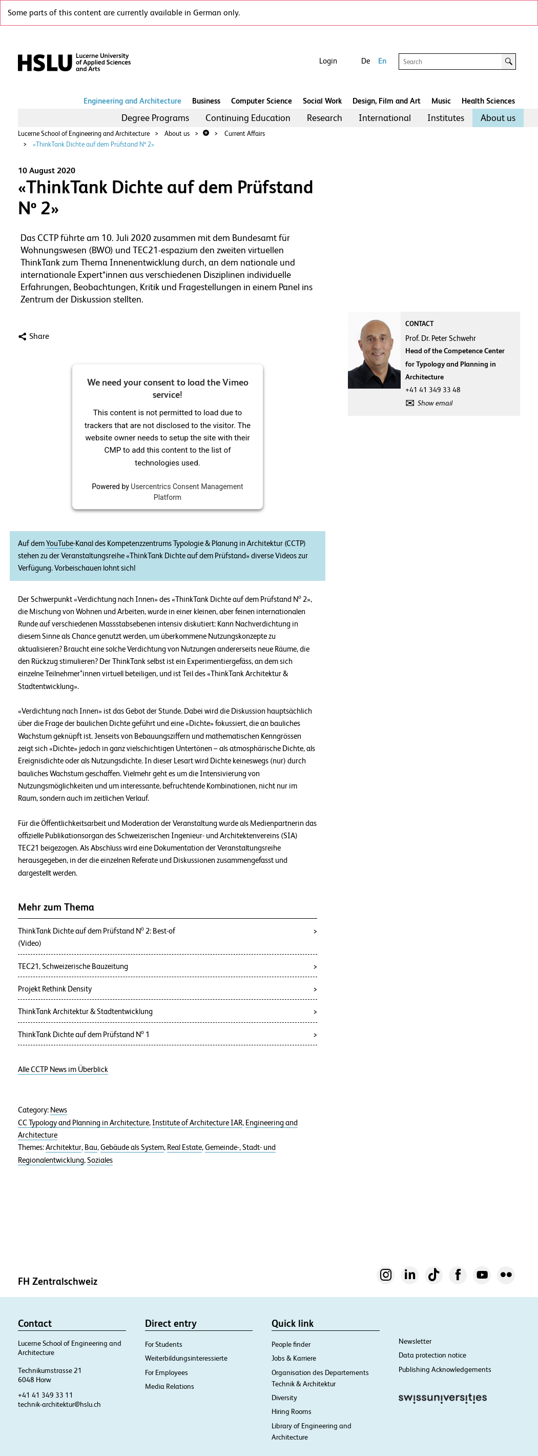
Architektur (63, 1147)
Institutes (445, 117)
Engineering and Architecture (132, 100)
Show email (435, 403)
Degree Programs (155, 117)
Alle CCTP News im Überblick (63, 1069)
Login (328, 60)
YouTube (59, 543)
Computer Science (261, 100)
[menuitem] (155, 118)
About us (498, 117)
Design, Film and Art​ (387, 100)
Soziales (100, 1160)
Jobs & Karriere (294, 1358)
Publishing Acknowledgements (445, 1369)
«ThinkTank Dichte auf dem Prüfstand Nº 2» (93, 144)
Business (206, 100)
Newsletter (415, 1341)
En (382, 60)
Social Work (322, 100)
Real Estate (184, 1147)
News (58, 1110)
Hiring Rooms (292, 1411)
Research (324, 117)
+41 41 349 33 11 (45, 1395)
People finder (291, 1344)
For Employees (166, 1372)
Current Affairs (244, 133)
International (385, 117)
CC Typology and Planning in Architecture (83, 1123)
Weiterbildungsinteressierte (186, 1358)
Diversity (284, 1397)
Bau (91, 1147)
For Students (163, 1344)
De (365, 60)
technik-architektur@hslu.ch (59, 1404)
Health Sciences (488, 100)
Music (441, 100)
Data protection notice (432, 1355)
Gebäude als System (132, 1147)
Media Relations (169, 1386)
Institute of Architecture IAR (197, 1123)
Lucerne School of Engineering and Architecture (84, 133)
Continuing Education (248, 117)
